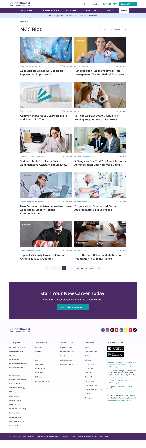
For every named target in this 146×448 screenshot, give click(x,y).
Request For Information (73, 307)
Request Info (127, 4)
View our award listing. (114, 377)
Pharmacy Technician (16, 417)
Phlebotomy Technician (16, 421)
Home (22, 21)
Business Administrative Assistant (33, 157)
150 (91, 268)
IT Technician (13, 392)
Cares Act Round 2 (90, 377)
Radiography (13, 425)
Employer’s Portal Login (92, 385)
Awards (87, 347)
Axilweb (105, 436)
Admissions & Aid (51, 10)
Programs (27, 10)
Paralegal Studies (14, 413)
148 (82, 268)
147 (77, 268)
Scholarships (38, 356)
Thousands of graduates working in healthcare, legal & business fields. (119, 382)
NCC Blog (88, 360)
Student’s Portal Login (67, 364)
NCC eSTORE (89, 368)
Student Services (91, 10)
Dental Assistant (82, 202)
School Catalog (39, 364)
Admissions (38, 347)
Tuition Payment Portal (67, 352)
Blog (28, 21)
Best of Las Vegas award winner (123, 371)
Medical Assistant (82, 66)
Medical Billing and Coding (31, 66)
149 (87, 268)
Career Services (64, 356)
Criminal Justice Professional (31, 250)
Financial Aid (38, 352)
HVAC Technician (14, 383)
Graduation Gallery (66, 347)
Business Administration (85, 157)
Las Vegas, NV (111, 387)
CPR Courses (38, 373)
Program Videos (90, 364)
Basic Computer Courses (42, 381)
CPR (78, 111)
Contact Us (88, 398)
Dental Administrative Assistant (33, 202)
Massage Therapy (15, 400)
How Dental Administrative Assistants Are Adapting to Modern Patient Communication (46, 209)
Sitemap (87, 394)
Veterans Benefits (40, 368)
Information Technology (17, 388)
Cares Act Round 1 (90, 373)
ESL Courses (26, 111)
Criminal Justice (82, 250)
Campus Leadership (91, 352)
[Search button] (85, 4)
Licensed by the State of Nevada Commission (53, 436)
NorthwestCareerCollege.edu (24, 436)
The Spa (110, 10)
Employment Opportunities (93, 389)
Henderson (121, 387)
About (124, 10)
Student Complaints (66, 360)
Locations (71, 10)
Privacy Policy (76, 436)
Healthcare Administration (17, 379)
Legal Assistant (14, 396)
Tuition (36, 360)
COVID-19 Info (89, 381)
